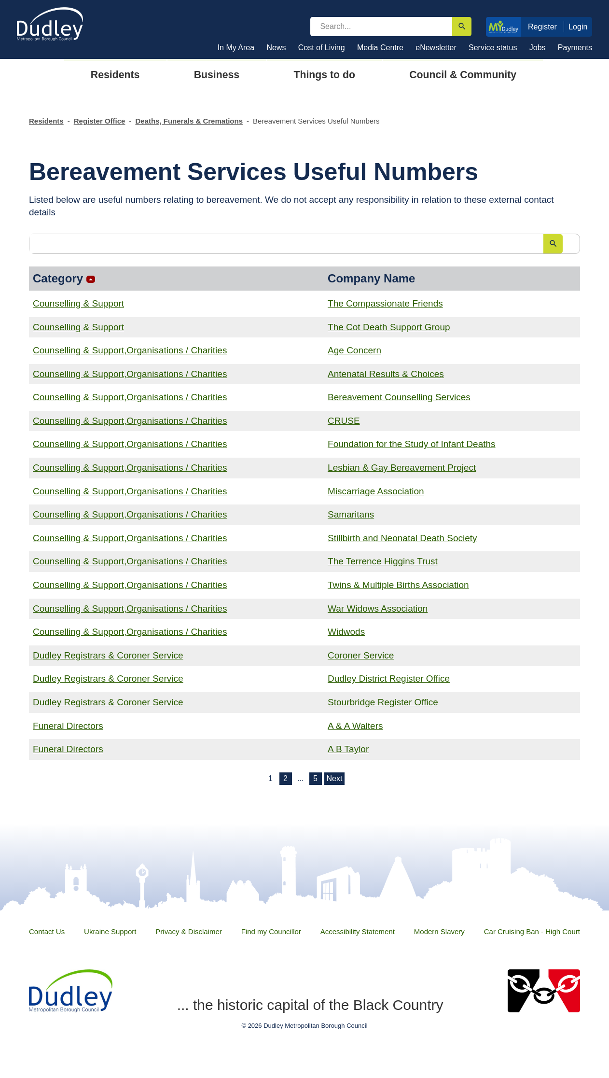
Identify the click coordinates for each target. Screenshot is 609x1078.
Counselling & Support (78, 303)
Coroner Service (361, 655)
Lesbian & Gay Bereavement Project (402, 467)
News (276, 47)
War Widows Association (378, 608)
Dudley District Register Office (389, 678)
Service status (493, 47)
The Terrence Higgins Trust (383, 561)
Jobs (537, 47)
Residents (46, 121)
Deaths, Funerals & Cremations (189, 121)
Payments (575, 47)
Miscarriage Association (376, 491)
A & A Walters (355, 726)
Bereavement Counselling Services (399, 397)
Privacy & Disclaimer (188, 931)
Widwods (346, 632)
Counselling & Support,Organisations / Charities (130, 350)
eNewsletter (435, 47)
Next (335, 778)
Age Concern (354, 350)
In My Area (236, 47)
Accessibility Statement (357, 931)
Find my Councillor (271, 931)
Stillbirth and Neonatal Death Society (402, 538)
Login (578, 26)
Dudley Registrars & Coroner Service (108, 655)
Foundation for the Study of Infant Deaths (412, 444)
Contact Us (47, 931)
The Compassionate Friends (385, 303)
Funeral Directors (68, 726)
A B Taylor (348, 749)
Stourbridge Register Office (383, 702)
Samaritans (351, 514)
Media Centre (380, 47)
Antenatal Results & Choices (386, 374)
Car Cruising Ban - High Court (532, 931)
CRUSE (344, 421)
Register (542, 26)
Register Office (99, 121)
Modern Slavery (439, 931)
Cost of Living (321, 47)
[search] (381, 26)
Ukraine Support (110, 931)
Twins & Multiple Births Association (398, 585)
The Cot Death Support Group (389, 327)
